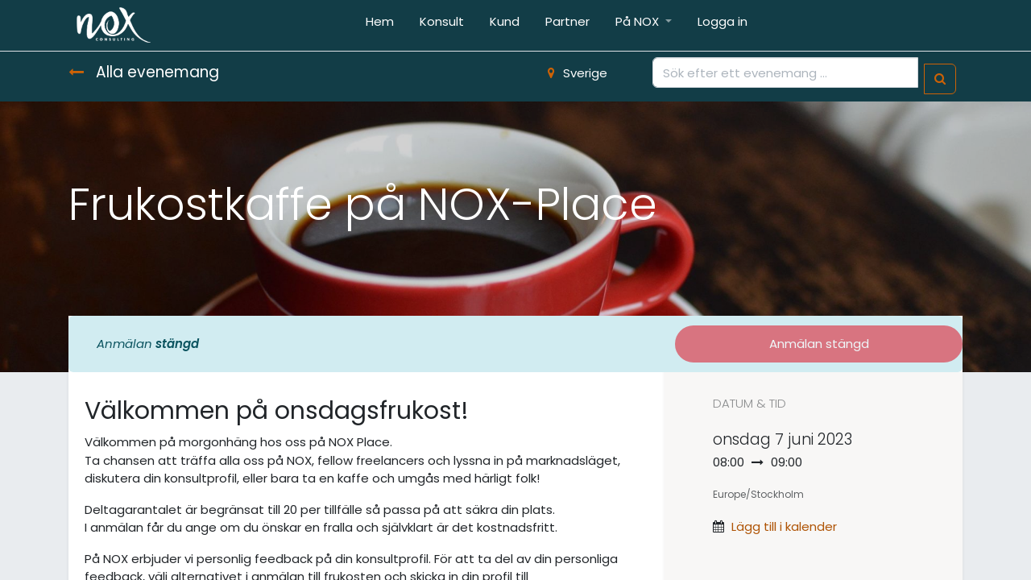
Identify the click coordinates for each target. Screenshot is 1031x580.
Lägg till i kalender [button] (784, 526)
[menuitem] (380, 25)
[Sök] (940, 79)
